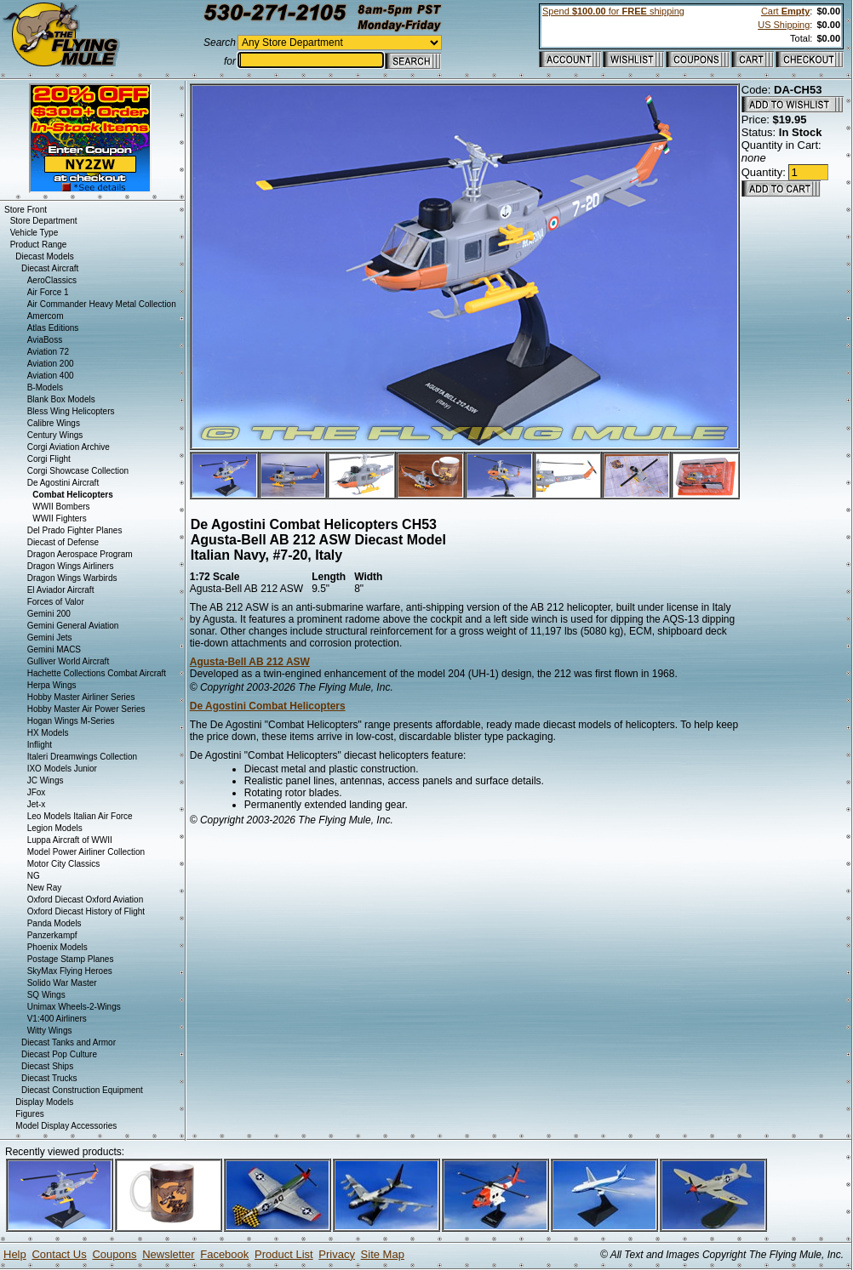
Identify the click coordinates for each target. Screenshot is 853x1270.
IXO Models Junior (62, 768)
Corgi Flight (49, 459)
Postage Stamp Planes (70, 959)
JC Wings (45, 780)
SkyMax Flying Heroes (69, 971)
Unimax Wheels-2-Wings (74, 1006)
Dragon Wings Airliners (70, 566)
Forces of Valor (55, 602)
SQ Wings (46, 994)
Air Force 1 (48, 292)
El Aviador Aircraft (60, 590)
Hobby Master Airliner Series (81, 697)
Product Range (38, 244)
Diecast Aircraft (49, 268)
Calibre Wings (53, 423)
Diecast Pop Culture (59, 1054)
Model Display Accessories (66, 1125)
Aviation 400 (50, 375)
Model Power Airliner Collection (86, 852)
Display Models (44, 1102)
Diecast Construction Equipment (82, 1090)
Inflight (39, 744)
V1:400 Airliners (57, 1018)
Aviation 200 (50, 363)
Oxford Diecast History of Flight (86, 911)
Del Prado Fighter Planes (75, 530)
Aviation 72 (48, 351)
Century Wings (55, 435)
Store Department (43, 220)
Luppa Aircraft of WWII (69, 840)
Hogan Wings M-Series (71, 721)
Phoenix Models (57, 947)
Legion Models (55, 828)
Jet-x (36, 804)
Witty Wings (49, 1030)
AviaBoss (45, 340)
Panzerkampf (52, 935)
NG (33, 875)
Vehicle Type (34, 232)
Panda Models (54, 923)
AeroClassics (52, 280)
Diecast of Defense (63, 542)
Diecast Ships (47, 1066)
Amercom (45, 316)
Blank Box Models (61, 399)
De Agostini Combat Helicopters (268, 706)
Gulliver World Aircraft (68, 661)
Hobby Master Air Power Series (86, 709)
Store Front (25, 209)
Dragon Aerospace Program (80, 554)
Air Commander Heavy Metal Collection (101, 304)
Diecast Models (44, 256)
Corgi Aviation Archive (68, 447)
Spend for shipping (613, 11)
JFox (36, 792)
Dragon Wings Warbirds (72, 578)
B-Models (45, 387)
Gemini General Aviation (73, 625)
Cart (785, 11)
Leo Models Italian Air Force (80, 816)
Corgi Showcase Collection (78, 471)
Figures (29, 1114)
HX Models (48, 733)
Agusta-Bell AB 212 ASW (250, 662)
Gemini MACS (54, 649)
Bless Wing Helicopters (71, 411)
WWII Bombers (60, 506)
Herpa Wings (52, 685)
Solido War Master (62, 983)
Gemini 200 (49, 613)
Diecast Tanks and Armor (68, 1042)
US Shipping (784, 25)
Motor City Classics (63, 863)
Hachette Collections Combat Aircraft (96, 673)
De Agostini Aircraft (63, 482)
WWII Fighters (59, 518)
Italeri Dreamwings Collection (82, 756)
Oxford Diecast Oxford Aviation (85, 899)
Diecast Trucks (49, 1078)
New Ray (44, 887)
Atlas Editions (53, 328)
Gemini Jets (49, 637)
